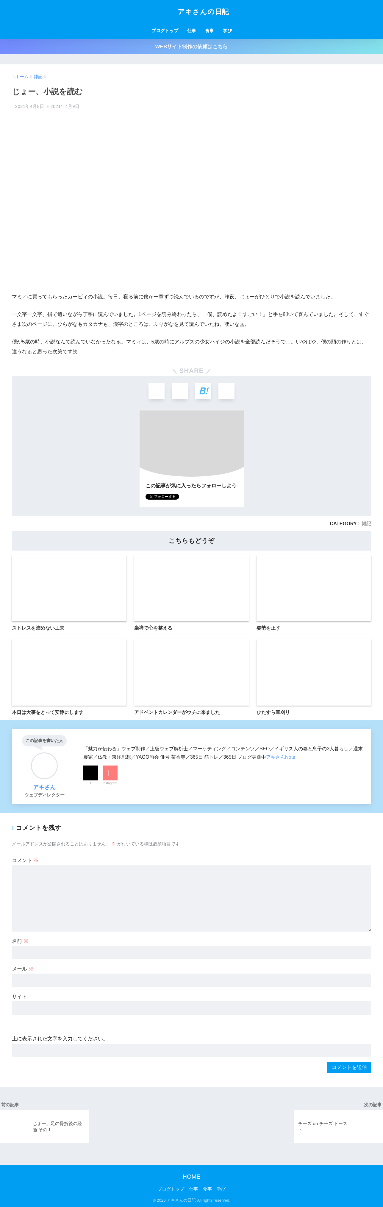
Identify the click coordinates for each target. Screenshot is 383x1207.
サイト (19, 997)
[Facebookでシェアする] (179, 391)
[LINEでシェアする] (227, 391)
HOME (192, 1177)
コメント (25, 861)
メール (23, 969)
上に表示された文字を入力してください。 (60, 1039)
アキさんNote (280, 757)
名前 (20, 941)
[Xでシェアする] (156, 391)
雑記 (366, 523)
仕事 (191, 30)
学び (227, 30)
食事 (209, 30)
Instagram (110, 783)
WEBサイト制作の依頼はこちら (191, 46)
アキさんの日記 (191, 12)
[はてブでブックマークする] (203, 391)
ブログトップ (164, 30)
